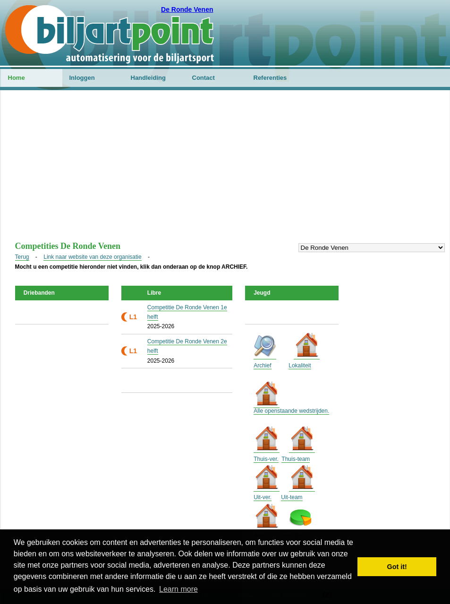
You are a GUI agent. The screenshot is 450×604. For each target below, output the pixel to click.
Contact (203, 77)
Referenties (270, 77)
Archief (262, 365)
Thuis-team (295, 459)
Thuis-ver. (266, 459)
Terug (22, 257)
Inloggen (82, 77)
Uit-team (291, 497)
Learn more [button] (178, 589)
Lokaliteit (300, 365)
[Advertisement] (225, 170)
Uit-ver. (263, 497)
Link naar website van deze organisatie (92, 257)
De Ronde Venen (187, 9)
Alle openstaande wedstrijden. (291, 411)
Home (16, 77)
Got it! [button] (397, 566)
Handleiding (148, 77)
